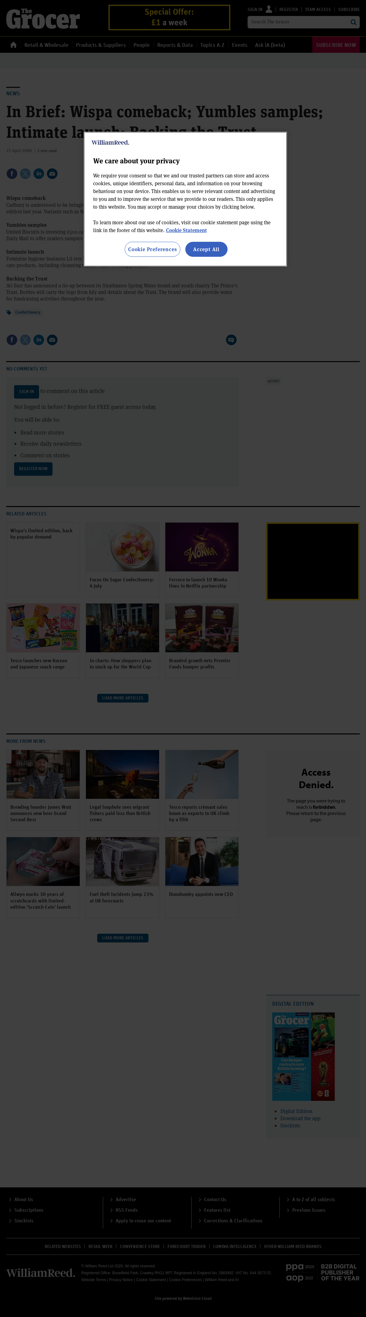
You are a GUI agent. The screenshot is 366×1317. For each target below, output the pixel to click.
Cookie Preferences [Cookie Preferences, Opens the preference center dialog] (152, 249)
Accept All (206, 249)
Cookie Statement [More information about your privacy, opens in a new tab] (186, 230)
